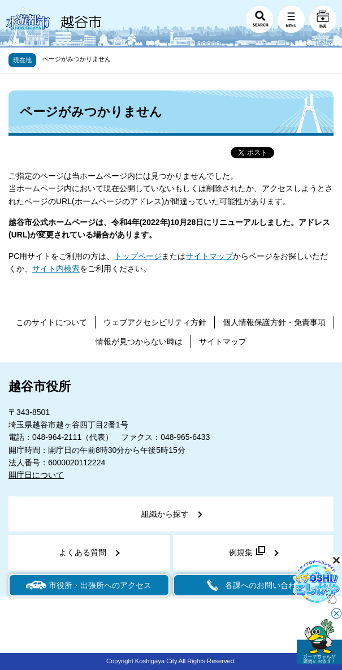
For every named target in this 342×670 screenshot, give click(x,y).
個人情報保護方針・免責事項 (274, 322)
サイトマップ (209, 256)
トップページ (138, 256)
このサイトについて (51, 322)
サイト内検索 (56, 268)
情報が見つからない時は (139, 341)
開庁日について (36, 474)
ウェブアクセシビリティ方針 (154, 322)
